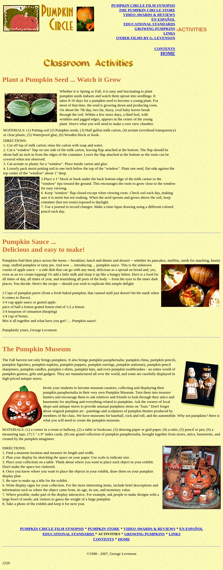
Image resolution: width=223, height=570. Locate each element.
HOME (167, 53)
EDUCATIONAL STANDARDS (149, 24)
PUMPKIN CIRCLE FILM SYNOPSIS (143, 5)
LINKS (169, 33)
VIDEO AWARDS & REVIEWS (149, 14)
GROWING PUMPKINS (154, 28)
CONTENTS (164, 48)
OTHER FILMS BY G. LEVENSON (145, 38)
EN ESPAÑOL (163, 19)
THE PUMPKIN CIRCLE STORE (147, 10)
